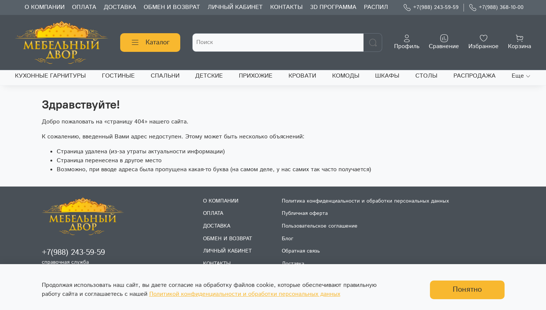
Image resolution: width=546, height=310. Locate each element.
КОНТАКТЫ (286, 7)
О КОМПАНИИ (45, 7)
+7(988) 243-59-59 (431, 8)
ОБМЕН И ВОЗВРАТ (172, 7)
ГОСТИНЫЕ (118, 76)
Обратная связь (301, 251)
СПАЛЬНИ (165, 76)
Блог (287, 238)
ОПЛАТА (84, 7)
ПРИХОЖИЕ (255, 76)
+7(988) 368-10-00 (496, 8)
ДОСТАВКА (120, 7)
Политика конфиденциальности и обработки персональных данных (365, 201)
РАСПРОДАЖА (474, 76)
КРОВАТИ (302, 76)
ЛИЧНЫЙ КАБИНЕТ (235, 7)
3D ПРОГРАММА (333, 7)
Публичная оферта (305, 213)
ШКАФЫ (387, 76)
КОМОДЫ (345, 76)
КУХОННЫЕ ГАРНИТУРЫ (50, 76)
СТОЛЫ (426, 76)
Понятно (467, 289)
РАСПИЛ (376, 7)
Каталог (150, 42)
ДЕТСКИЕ (209, 76)
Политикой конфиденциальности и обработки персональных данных (244, 294)
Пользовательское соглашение (320, 226)
